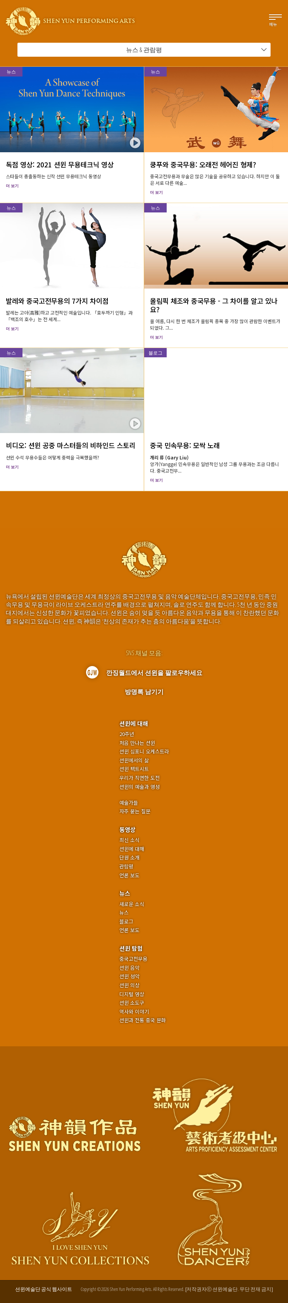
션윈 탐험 (131, 948)
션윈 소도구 (131, 1002)
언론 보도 (129, 875)
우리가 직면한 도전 (139, 777)
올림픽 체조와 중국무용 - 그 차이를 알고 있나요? (214, 305)
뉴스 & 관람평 (196, 49)
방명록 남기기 (144, 691)
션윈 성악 (129, 976)
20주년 (126, 734)
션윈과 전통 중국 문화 (142, 1020)
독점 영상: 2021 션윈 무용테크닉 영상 (60, 164)
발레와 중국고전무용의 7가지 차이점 (57, 301)
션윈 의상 (129, 985)
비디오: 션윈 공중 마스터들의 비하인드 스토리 (70, 445)
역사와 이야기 (134, 1011)
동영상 (127, 829)
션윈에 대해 (133, 723)
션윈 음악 (129, 967)
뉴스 (11, 71)
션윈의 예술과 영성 (139, 786)
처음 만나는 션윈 (137, 742)
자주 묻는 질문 (134, 811)
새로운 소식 (131, 904)
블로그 (155, 353)
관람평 (126, 866)
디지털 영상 (131, 994)
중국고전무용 (133, 958)
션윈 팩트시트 (134, 768)
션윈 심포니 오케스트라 (144, 751)
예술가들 (128, 802)
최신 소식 (129, 840)
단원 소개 (129, 857)
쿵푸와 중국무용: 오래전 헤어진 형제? (203, 164)
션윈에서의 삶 (134, 760)
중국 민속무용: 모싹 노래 (185, 445)
